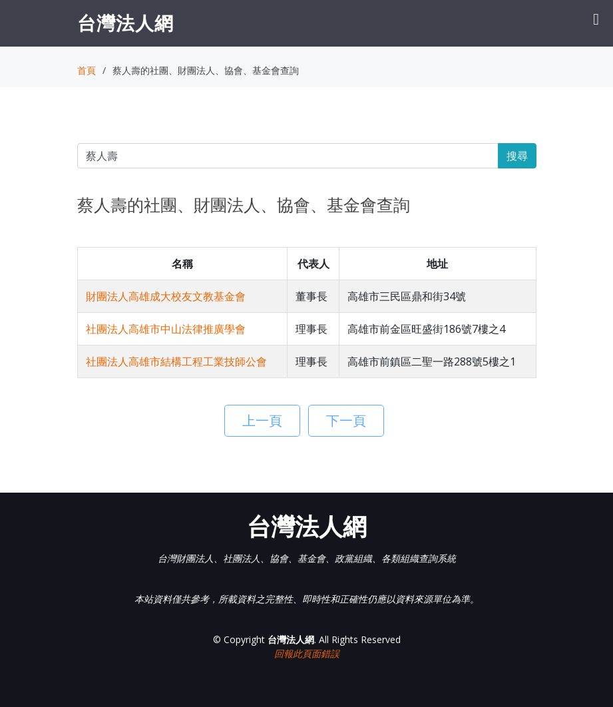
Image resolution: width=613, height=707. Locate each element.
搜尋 (517, 155)
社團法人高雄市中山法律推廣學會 (166, 329)
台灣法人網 (125, 22)
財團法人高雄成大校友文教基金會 (166, 296)
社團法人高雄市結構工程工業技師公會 (176, 361)
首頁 (86, 70)
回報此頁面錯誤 (306, 653)
